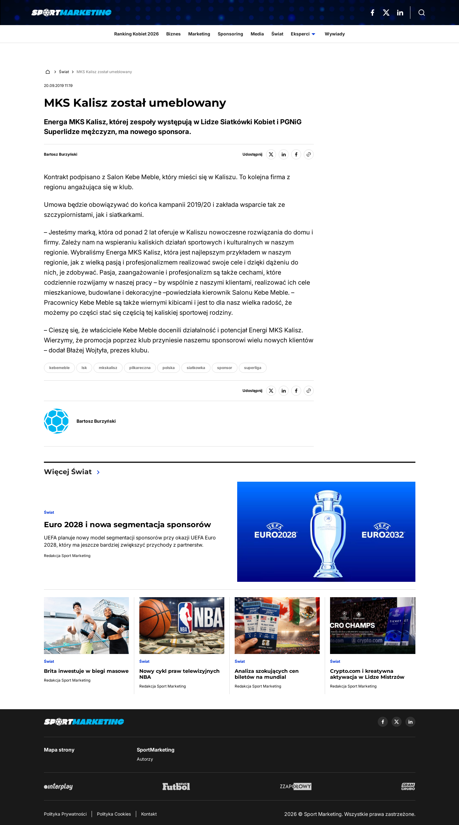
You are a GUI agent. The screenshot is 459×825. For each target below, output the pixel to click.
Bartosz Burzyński (60, 154)
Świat (64, 71)
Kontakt (149, 814)
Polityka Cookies (114, 814)
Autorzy (145, 759)
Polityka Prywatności (65, 814)
